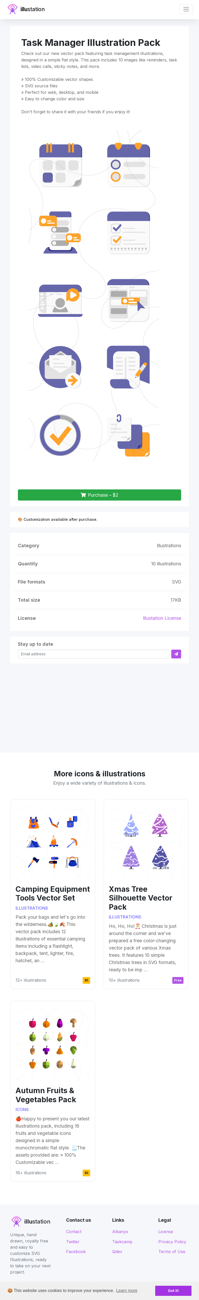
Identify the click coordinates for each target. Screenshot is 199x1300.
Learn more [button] (126, 1290)
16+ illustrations (31, 1172)
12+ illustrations (31, 980)
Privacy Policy (172, 1241)
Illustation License (162, 618)
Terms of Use (171, 1251)
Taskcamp (122, 1241)
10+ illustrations (124, 980)
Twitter (73, 1241)
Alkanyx (120, 1231)
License (165, 1231)
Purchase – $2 (100, 495)
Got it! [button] (173, 1291)
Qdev (117, 1251)
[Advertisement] (99, 705)
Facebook (76, 1251)
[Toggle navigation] (186, 9)
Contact (73, 1231)
